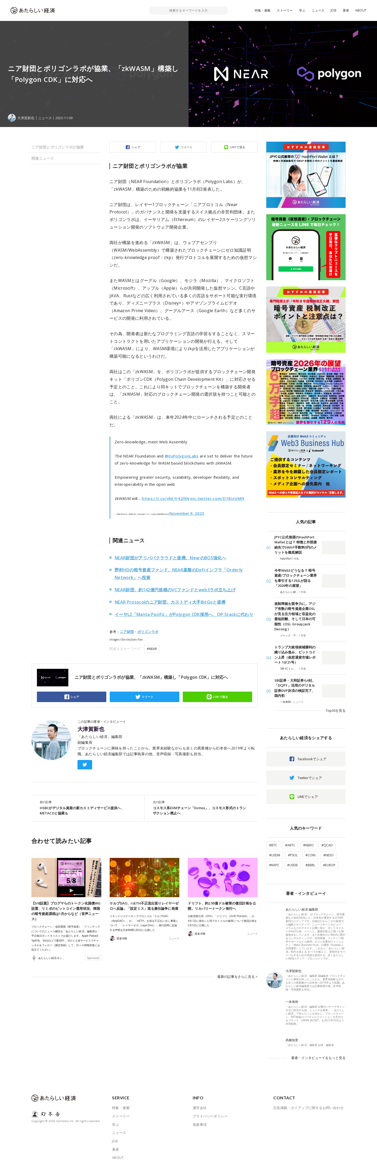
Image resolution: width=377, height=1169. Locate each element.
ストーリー (285, 10)
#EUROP (329, 865)
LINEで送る (237, 147)
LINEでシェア (308, 796)
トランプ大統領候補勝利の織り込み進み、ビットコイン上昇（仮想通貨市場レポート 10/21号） (294, 655)
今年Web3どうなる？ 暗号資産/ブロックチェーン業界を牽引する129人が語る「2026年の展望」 (295, 578)
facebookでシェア (312, 759)
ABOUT (361, 10)
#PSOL (293, 855)
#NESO (328, 855)
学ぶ (302, 10)
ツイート (187, 147)
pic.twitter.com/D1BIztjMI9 (217, 498)
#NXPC (274, 865)
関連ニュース (42, 158)
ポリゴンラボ (147, 631)
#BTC (273, 845)
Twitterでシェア (310, 777)
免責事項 (200, 1124)
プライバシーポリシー (210, 1116)
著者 (346, 10)
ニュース (318, 10)
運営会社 (200, 1107)
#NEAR (152, 649)
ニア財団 (127, 631)
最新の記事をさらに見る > (237, 976)
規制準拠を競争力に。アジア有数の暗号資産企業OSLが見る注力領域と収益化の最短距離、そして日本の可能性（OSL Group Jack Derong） (294, 616)
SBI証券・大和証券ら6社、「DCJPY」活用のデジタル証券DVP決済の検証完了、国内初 (295, 688)
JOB (333, 10)
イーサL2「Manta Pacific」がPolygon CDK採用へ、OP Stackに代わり (184, 614)
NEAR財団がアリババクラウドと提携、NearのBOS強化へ (170, 558)
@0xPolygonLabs (182, 456)
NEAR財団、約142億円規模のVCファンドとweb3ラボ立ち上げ (175, 590)
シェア (135, 147)
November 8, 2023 (186, 513)
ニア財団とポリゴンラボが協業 (57, 147)
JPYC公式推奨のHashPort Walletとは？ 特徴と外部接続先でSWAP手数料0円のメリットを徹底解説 (295, 545)
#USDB (292, 865)
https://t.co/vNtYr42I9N (165, 498)
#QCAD (327, 845)
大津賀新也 (90, 729)
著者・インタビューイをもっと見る (318, 1057)
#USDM (274, 855)
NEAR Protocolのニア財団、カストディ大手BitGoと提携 (170, 602)
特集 (296, 558)
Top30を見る (336, 710)
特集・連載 (263, 10)
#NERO (308, 845)
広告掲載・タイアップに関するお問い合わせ (308, 1107)
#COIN (310, 855)
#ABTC (290, 845)
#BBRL (310, 865)
